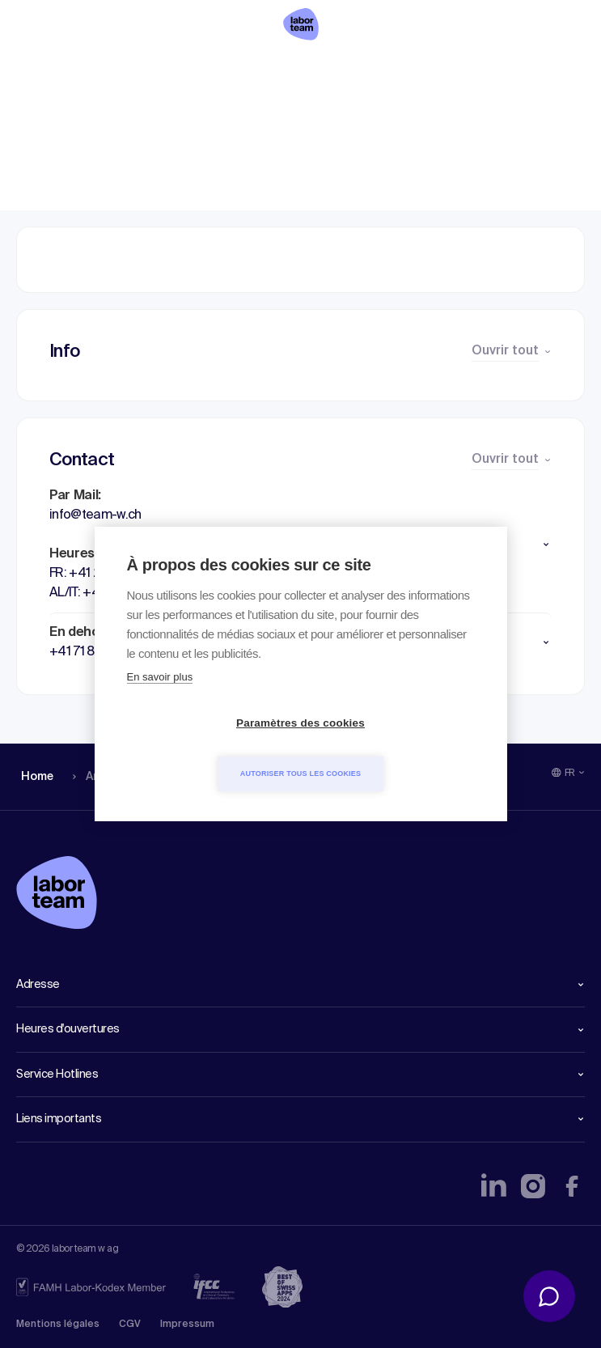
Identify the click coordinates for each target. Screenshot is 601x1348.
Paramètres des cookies (207, 749)
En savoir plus (160, 703)
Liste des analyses (205, 68)
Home (34, 68)
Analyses (96, 68)
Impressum (187, 1324)
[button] (300, 544)
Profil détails (324, 68)
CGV (130, 1324)
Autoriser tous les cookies (393, 748)
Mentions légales (57, 1324)
